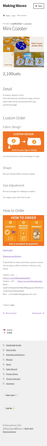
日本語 (9, 333)
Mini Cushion (11, 313)
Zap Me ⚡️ (10, 408)
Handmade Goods (13, 345)
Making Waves (14, 5)
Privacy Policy (12, 374)
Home (8, 15)
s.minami (28, 24)
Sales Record (11, 369)
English (10, 330)
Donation (10, 383)
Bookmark (36, 313)
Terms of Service (13, 379)
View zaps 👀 (11, 395)
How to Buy (8, 250)
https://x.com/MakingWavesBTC (17, 278)
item (13, 15)
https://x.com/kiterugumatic (30, 281)
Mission (9, 359)
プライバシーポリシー (13, 428)
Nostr (8, 364)
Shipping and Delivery (12, 256)
